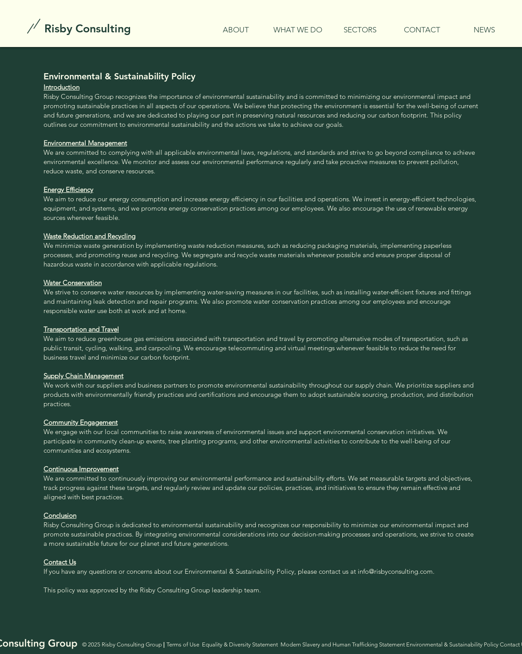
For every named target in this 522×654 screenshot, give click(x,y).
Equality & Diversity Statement (241, 644)
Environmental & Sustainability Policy (452, 644)
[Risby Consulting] (87, 28)
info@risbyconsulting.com (395, 571)
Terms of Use (182, 644)
